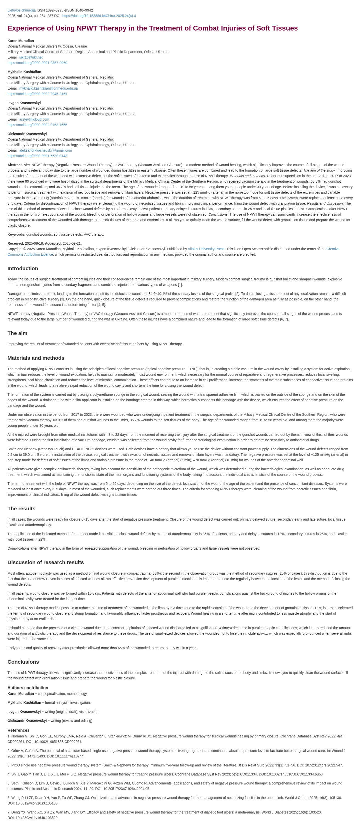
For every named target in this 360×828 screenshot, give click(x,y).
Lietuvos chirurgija (22, 10)
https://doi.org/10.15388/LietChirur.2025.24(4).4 (99, 16)
